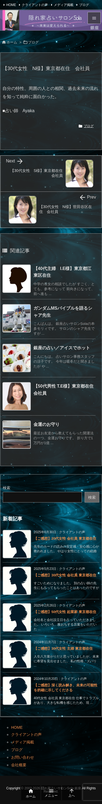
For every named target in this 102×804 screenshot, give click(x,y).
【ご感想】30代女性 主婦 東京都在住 (63, 648)
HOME (11, 5)
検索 (6, 488)
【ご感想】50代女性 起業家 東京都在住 (65, 612)
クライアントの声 (35, 5)
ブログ (84, 5)
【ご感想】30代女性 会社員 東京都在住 (65, 575)
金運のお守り (46, 424)
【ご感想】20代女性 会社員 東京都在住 (65, 538)
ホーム (12, 42)
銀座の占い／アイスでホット (61, 348)
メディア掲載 (63, 5)
